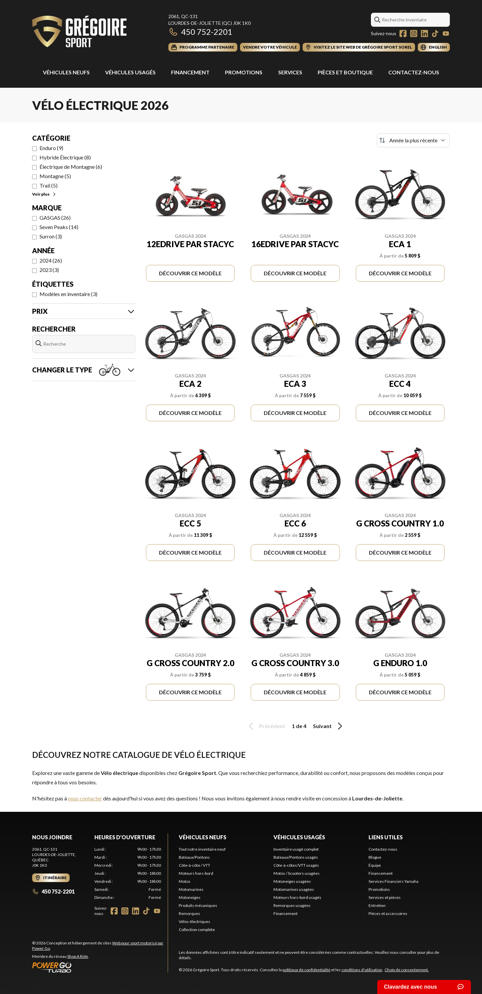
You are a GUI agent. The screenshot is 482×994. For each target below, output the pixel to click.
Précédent (265, 726)
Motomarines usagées (293, 889)
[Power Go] (100, 967)
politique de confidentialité (306, 969)
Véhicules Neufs (66, 72)
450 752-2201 (200, 32)
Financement (190, 72)
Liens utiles (386, 837)
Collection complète (197, 929)
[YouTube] (446, 33)
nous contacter (85, 798)
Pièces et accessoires (388, 913)
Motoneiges (189, 897)
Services (290, 72)
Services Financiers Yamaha (393, 881)
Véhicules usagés (130, 72)
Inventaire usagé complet (296, 849)
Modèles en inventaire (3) (68, 294)
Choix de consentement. (407, 969)
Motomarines (191, 889)
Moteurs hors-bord (196, 873)
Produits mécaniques (198, 905)
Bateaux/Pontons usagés (295, 857)
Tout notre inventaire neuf (202, 849)
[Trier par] (413, 140)
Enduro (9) (51, 148)
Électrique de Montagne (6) (70, 166)
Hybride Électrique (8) (65, 157)
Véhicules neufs (202, 837)
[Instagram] (414, 33)
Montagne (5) (55, 176)
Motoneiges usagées (292, 881)
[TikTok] (435, 33)
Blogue (375, 857)
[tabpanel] (127, 873)
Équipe (375, 865)
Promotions (243, 72)
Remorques (189, 913)
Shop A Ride (77, 956)
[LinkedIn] (424, 33)
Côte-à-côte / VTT (194, 865)
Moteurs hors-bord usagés (297, 897)
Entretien (377, 905)
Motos (184, 881)
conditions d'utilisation (361, 969)
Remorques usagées (292, 905)
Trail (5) (48, 185)
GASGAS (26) (55, 217)
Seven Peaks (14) (58, 227)
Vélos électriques (194, 921)
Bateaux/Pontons (194, 857)
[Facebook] (403, 33)
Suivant (328, 726)
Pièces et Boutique (345, 72)
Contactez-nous (413, 72)
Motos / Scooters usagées (296, 873)
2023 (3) (49, 270)
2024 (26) (50, 260)
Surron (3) (50, 236)
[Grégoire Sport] (79, 32)
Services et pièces (385, 897)
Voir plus (44, 194)
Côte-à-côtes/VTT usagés (296, 865)
